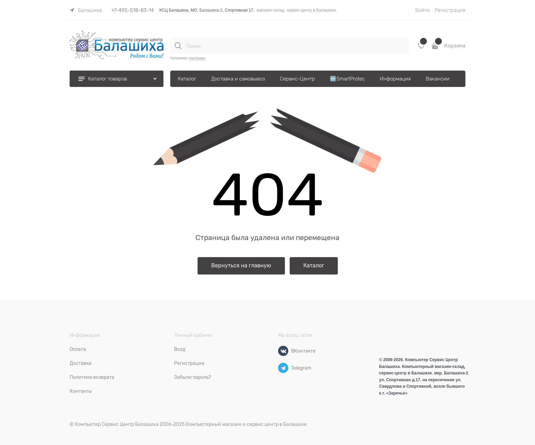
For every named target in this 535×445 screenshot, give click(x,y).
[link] (86, 10)
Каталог (313, 266)
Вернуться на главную (241, 266)
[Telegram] (283, 368)
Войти (422, 10)
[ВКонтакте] (283, 351)
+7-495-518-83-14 (132, 10)
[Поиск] (178, 46)
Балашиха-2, (212, 10)
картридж (197, 58)
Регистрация (450, 10)
